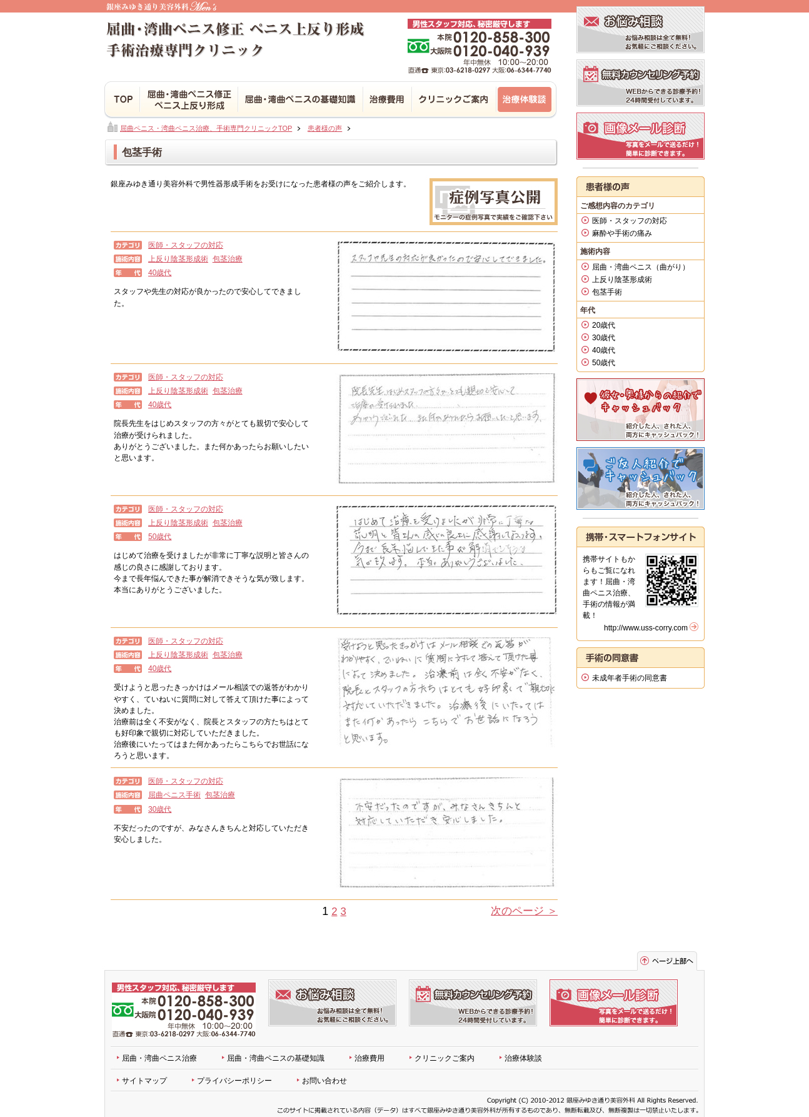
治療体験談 (527, 100)
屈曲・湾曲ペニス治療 (159, 1058)
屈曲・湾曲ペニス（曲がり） (641, 267)
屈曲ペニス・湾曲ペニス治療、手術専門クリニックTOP (206, 128)
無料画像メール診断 (640, 136)
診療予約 (640, 82)
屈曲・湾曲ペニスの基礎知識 (275, 1058)
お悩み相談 (640, 29)
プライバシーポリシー (234, 1080)
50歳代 (159, 536)
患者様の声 (325, 128)
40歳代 (159, 272)
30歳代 (159, 809)
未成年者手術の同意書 (629, 678)
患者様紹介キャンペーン (640, 478)
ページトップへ (667, 961)
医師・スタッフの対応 (185, 245)
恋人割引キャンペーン (640, 409)
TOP (122, 100)
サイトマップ (144, 1080)
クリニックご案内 (445, 1058)
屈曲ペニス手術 (174, 795)
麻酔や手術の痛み (622, 233)
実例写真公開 (494, 201)
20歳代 (603, 325)
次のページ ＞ (524, 911)
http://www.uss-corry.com (646, 628)
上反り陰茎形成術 (178, 259)
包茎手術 (607, 292)
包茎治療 (228, 259)
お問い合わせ (324, 1080)
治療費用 (388, 100)
